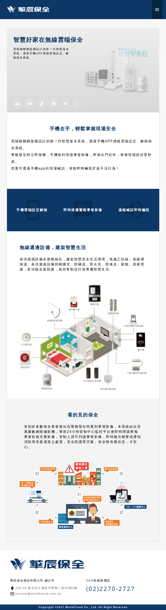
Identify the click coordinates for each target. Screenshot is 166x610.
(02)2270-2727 (110, 589)
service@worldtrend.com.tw (38, 593)
